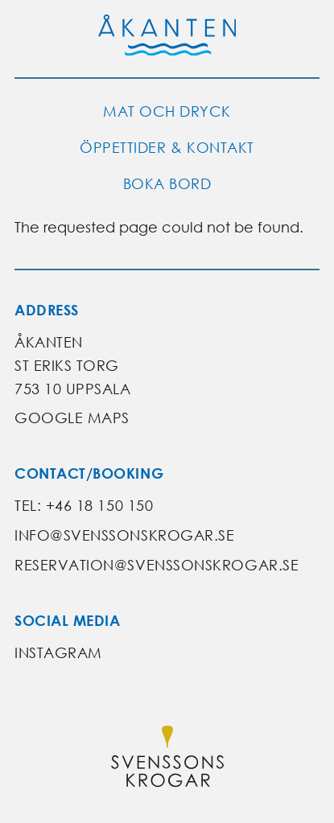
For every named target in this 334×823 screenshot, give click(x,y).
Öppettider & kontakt (167, 148)
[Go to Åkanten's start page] (167, 38)
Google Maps (72, 418)
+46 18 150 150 (100, 506)
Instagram (58, 653)
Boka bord (167, 184)
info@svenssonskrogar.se (124, 535)
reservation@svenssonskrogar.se (156, 565)
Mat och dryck (167, 111)
